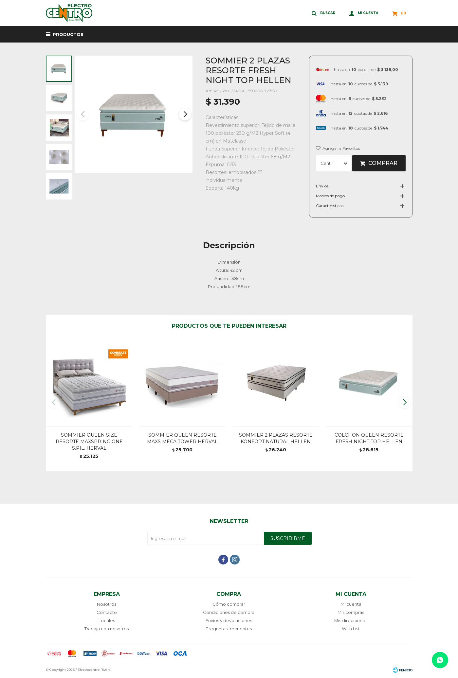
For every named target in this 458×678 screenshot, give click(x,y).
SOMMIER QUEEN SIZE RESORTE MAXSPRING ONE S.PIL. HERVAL (89, 441)
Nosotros (106, 604)
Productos (68, 34)
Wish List (351, 628)
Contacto (107, 612)
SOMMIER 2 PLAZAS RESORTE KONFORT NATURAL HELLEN (276, 438)
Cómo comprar (228, 604)
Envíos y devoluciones (229, 620)
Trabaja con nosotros (106, 628)
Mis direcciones (350, 620)
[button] (184, 114)
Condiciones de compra (228, 612)
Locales (107, 620)
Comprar (382, 163)
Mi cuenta (350, 604)
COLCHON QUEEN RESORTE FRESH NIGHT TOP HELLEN (369, 438)
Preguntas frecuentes (229, 628)
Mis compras (351, 612)
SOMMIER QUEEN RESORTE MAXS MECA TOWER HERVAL (182, 438)
